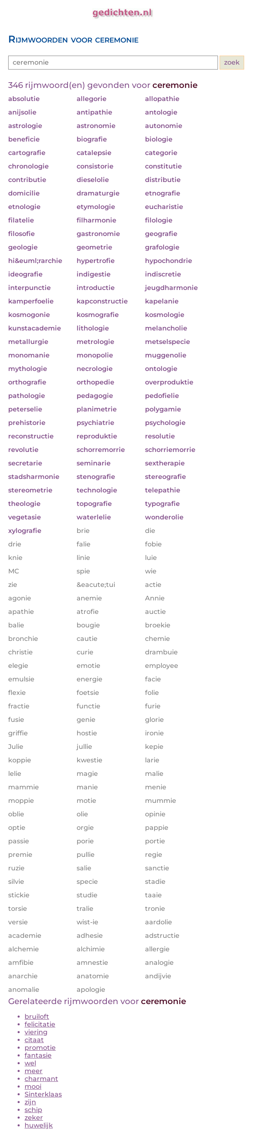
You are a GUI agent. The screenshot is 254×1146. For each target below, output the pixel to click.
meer (34, 1071)
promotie (40, 1048)
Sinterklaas (43, 1094)
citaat (34, 1040)
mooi (33, 1086)
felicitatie (40, 1024)
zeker (34, 1117)
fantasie (38, 1055)
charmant (41, 1079)
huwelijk (39, 1125)
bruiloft (37, 1016)
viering (36, 1032)
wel (30, 1063)
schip (33, 1110)
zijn (30, 1102)
